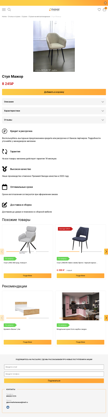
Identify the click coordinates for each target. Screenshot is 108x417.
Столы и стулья (14, 16)
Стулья (24, 16)
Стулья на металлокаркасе (39, 16)
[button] (12, 251)
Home (4, 16)
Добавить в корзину (54, 92)
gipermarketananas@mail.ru (17, 402)
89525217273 (11, 396)
